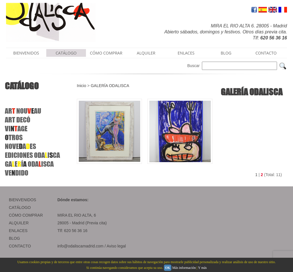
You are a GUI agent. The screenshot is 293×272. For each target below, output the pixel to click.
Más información (184, 268)
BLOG (226, 53)
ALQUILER (146, 53)
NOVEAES (20, 146)
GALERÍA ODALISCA (110, 85)
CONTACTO (265, 53)
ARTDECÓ (17, 120)
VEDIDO (16, 173)
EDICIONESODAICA (32, 155)
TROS (14, 137)
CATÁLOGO (66, 53)
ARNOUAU (23, 111)
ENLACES (186, 53)
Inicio (81, 85)
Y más (202, 268)
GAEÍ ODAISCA (29, 164)
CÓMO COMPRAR (106, 53)
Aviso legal (116, 246)
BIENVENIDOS (26, 53)
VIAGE (16, 128)
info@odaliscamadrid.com (80, 246)
